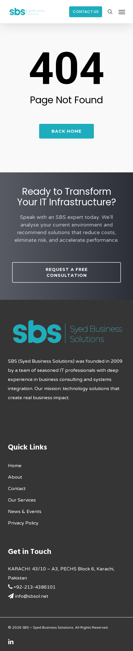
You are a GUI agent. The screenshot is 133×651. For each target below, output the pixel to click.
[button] (122, 12)
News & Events (24, 512)
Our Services (22, 500)
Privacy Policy (23, 523)
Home (14, 466)
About (15, 477)
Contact (17, 489)
